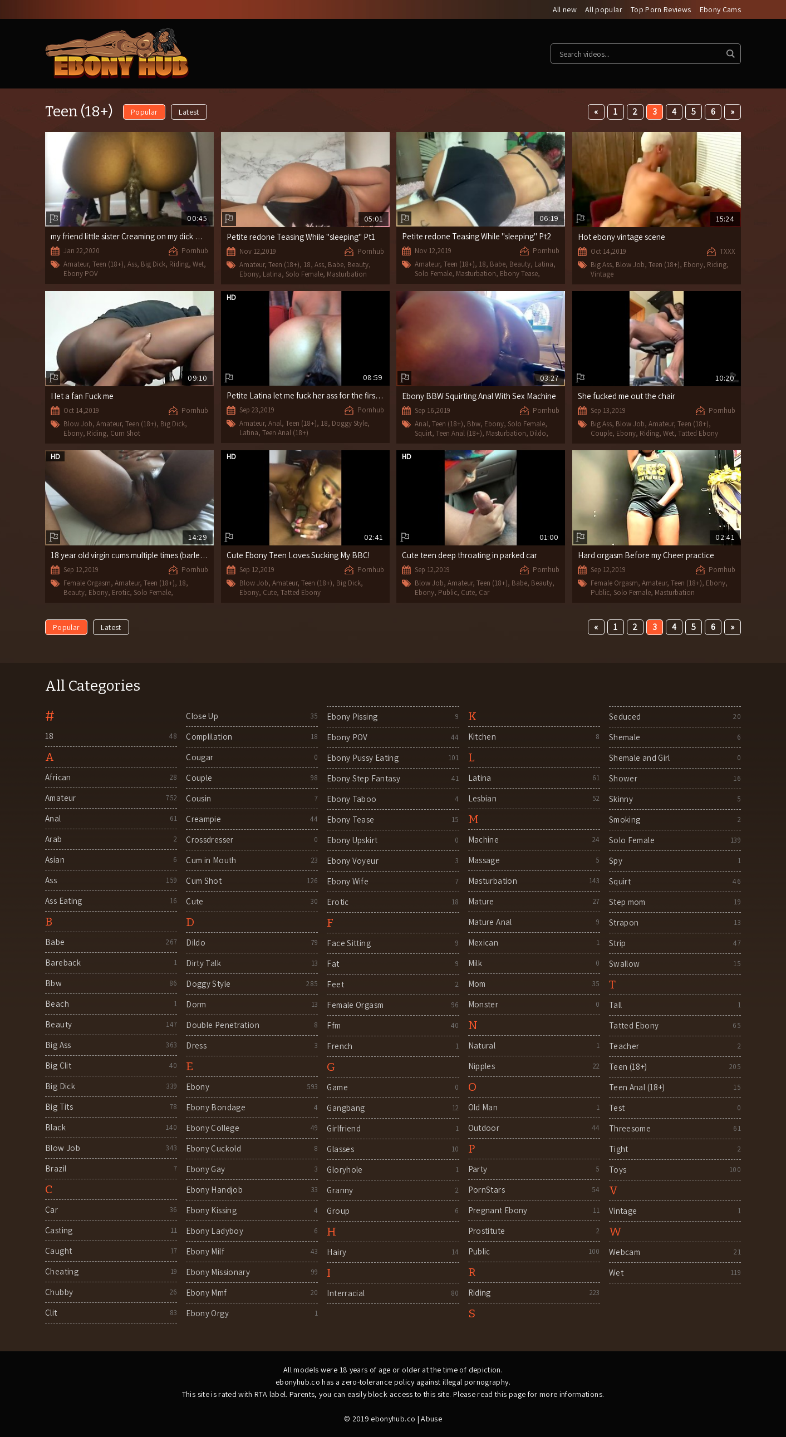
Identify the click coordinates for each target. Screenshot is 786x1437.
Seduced (625, 716)
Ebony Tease (519, 273)
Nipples (481, 1066)
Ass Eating (63, 900)
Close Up (202, 716)
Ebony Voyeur (353, 860)
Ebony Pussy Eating (363, 757)
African (58, 777)
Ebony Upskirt (352, 840)
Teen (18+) (108, 264)
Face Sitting (349, 943)
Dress (196, 1045)
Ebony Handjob (214, 1189)
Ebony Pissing (352, 716)
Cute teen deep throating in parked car (469, 555)
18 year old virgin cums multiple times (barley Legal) (139, 555)
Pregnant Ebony (498, 1210)
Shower (623, 778)
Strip (617, 943)
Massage (484, 860)
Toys (618, 1169)
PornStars (486, 1189)
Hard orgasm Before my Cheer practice (646, 555)
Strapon (624, 922)
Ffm (334, 1025)
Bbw (473, 424)
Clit (51, 1312)
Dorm (196, 1004)
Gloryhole (344, 1169)
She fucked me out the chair (626, 396)
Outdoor (484, 1128)
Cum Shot (125, 433)
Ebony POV (80, 273)
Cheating (61, 1271)
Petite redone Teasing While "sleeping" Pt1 (301, 237)
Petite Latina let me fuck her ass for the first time (311, 395)
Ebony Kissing (211, 1210)
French (339, 1046)
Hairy (336, 1252)
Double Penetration (222, 1025)
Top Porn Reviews (661, 9)
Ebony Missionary (218, 1272)
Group (338, 1210)
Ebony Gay (205, 1169)
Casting (59, 1230)
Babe (335, 264)
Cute (270, 592)
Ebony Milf (205, 1251)
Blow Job (630, 264)
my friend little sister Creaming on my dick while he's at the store (161, 236)
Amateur (76, 264)
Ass (132, 264)
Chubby (59, 1292)
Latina (272, 274)
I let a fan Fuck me (82, 396)
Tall (615, 1005)
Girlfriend (344, 1128)
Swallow (624, 963)
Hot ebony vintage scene (621, 237)
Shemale (625, 737)
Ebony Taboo (351, 799)
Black (55, 1127)
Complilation (209, 736)
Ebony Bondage (215, 1107)
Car (484, 592)
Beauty (358, 264)
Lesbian (482, 798)
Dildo (538, 433)
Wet (198, 264)
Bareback (63, 962)
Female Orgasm (87, 583)
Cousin (198, 798)
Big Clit (58, 1065)
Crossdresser (210, 839)
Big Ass (601, 264)
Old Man (483, 1107)
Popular (144, 112)
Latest (189, 112)
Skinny (621, 799)
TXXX (727, 251)
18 (307, 264)
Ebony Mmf (206, 1292)
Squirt (423, 433)
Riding (179, 264)
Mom (477, 983)
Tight (618, 1149)
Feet (335, 984)
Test (617, 1108)
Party (478, 1169)
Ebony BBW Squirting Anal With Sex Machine (479, 396)
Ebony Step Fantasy (363, 778)
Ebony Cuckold (213, 1148)
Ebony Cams (720, 9)
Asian (55, 859)
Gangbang (346, 1108)
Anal (275, 423)
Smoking (625, 819)
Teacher (624, 1046)
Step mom (627, 902)
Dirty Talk (203, 963)
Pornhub (194, 250)
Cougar (199, 757)
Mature (481, 901)
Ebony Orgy (207, 1313)
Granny (340, 1190)
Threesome (630, 1128)
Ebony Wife (348, 881)
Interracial (346, 1293)
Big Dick (153, 264)
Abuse (431, 1419)
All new (565, 9)
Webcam (624, 1252)
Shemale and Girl (639, 757)
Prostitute (486, 1231)
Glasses (340, 1149)
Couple (601, 433)
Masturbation (347, 274)
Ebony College (212, 1128)
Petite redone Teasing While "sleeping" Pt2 (476, 236)
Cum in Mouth (211, 860)
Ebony (249, 274)
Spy (615, 860)
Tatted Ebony (698, 433)
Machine (483, 839)
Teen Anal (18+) (285, 432)
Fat (333, 963)
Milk (475, 963)
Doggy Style (349, 423)
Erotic (121, 592)
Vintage (602, 274)
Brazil (55, 1168)
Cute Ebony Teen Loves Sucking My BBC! (298, 555)
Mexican (483, 942)
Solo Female (304, 274)
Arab (53, 839)
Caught (58, 1251)
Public (447, 592)
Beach (57, 1003)
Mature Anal (490, 922)
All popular (603, 9)
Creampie (203, 819)
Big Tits (59, 1106)
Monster (483, 1004)
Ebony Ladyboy (214, 1231)
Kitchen (482, 736)
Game (337, 1087)
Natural (482, 1045)
